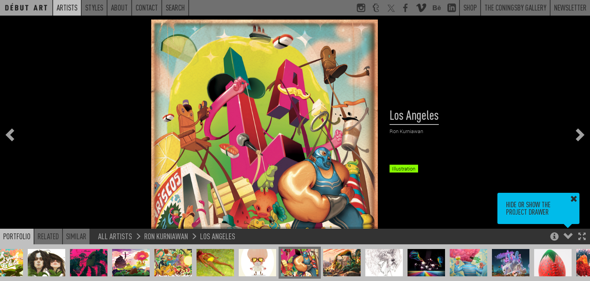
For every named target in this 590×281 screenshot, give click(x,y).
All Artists (115, 236)
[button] (582, 237)
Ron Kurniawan (166, 236)
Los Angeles (217, 236)
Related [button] (48, 236)
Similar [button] (76, 236)
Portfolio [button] (16, 236)
